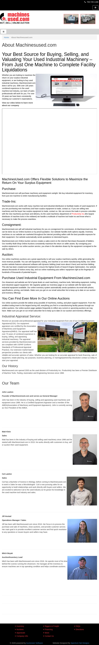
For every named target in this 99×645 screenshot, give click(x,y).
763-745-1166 (91, 2)
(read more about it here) (66, 264)
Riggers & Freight (52, 626)
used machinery (51, 282)
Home (6, 37)
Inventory (20, 626)
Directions (80, 629)
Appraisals (20, 633)
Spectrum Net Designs (80, 643)
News (47, 633)
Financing (49, 629)
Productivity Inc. (78, 214)
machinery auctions (19, 259)
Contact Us (49, 636)
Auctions (20, 629)
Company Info (22, 636)
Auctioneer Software (34, 643)
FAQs (78, 626)
